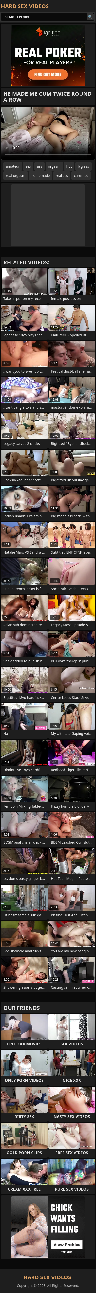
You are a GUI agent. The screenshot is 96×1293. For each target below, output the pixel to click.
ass (39, 166)
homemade (40, 175)
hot (69, 166)
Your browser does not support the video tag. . (48, 133)
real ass (62, 175)
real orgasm (15, 175)
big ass (83, 166)
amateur (13, 166)
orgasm (54, 166)
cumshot (81, 175)
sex (28, 166)
